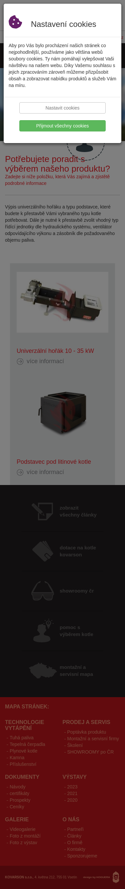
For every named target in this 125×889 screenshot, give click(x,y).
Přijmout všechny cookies (62, 125)
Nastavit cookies (63, 108)
